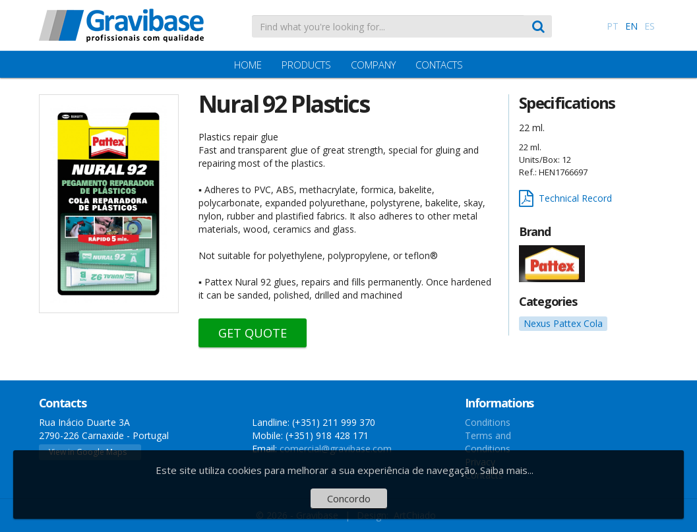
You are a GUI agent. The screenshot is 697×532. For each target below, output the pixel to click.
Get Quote (252, 333)
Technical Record (565, 199)
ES (649, 26)
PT (613, 26)
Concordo (349, 498)
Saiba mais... (506, 470)
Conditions (487, 422)
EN (631, 26)
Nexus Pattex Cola (563, 323)
